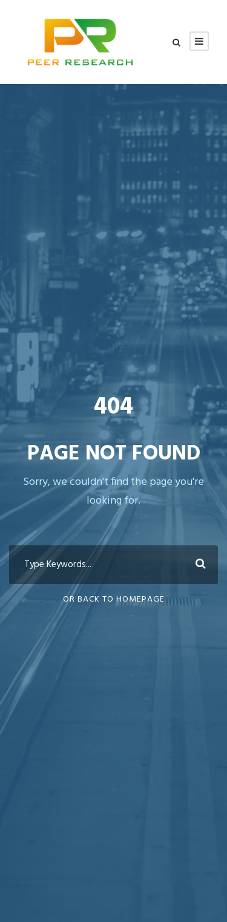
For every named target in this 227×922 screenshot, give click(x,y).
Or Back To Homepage (114, 599)
